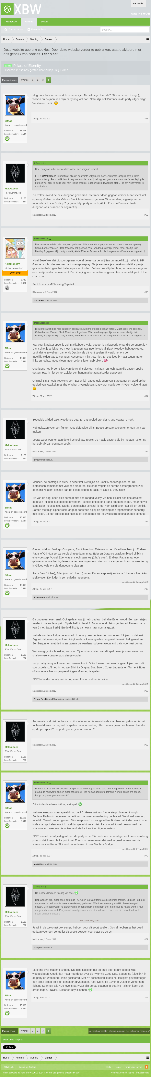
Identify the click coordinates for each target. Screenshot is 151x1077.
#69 (146, 745)
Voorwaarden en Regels (122, 1072)
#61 (146, 118)
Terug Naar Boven (133, 1067)
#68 (146, 691)
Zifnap (49, 70)
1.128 (23, 198)
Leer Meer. (50, 54)
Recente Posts (39, 29)
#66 (146, 521)
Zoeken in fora (16, 29)
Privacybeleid (142, 1072)
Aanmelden (138, 3)
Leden (44, 21)
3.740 (23, 280)
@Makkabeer (49, 176)
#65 (146, 451)
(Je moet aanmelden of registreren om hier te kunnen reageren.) (119, 1031)
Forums (29, 21)
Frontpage (11, 21)
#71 (146, 939)
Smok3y (45, 699)
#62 (146, 215)
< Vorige (24, 80)
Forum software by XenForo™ (29, 1072)
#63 (146, 292)
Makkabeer (11, 188)
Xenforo (32, 1067)
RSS (146, 1067)
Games (24, 70)
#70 (146, 856)
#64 (146, 396)
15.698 (23, 131)
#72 (146, 997)
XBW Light (9, 1067)
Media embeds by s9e (69, 1072)
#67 (146, 589)
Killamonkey (12, 263)
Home (118, 1067)
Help (108, 1067)
